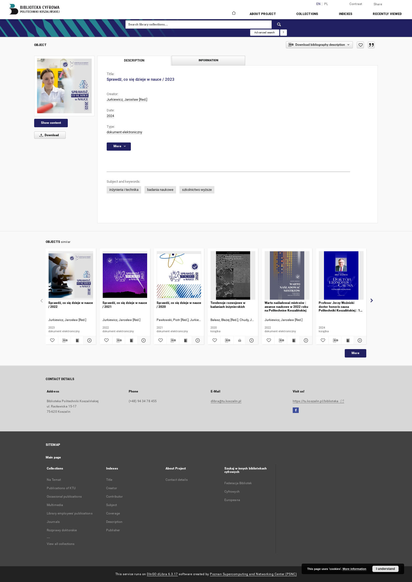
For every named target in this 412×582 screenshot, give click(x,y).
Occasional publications (64, 496)
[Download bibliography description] (64, 340)
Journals (53, 522)
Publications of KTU (61, 488)
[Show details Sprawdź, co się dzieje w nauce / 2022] (89, 340)
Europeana (232, 500)
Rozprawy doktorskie (62, 530)
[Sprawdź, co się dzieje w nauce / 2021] (125, 275)
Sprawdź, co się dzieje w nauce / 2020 (179, 304)
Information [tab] (208, 60)
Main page (53, 457)
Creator (111, 488)
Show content (51, 123)
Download (48, 135)
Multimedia (55, 505)
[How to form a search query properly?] (283, 32)
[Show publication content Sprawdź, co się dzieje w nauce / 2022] (77, 340)
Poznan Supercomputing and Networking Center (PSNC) (253, 574)
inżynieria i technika (123, 190)
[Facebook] (296, 410)
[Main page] (233, 13)
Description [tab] (134, 60)
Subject (111, 505)
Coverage (113, 513)
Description (114, 522)
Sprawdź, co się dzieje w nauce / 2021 (124, 304)
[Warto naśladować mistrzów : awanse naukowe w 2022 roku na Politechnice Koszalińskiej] (287, 275)
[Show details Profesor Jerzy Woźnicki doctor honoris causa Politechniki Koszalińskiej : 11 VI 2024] (359, 340)
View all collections (60, 544)
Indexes (346, 14)
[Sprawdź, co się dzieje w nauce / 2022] (71, 275)
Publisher (113, 530)
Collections (307, 14)
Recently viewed (387, 14)
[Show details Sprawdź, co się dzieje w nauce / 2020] (197, 340)
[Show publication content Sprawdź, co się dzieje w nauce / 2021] (131, 340)
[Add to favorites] (360, 45)
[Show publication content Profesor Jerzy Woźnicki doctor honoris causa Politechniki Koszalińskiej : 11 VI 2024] (347, 340)
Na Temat (54, 480)
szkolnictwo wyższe (197, 190)
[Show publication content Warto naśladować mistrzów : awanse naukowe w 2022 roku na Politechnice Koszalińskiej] (293, 340)
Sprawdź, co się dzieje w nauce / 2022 (70, 304)
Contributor (114, 496)
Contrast (355, 4)
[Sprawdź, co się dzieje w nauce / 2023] (64, 86)
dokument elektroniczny (124, 132)
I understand (385, 569)
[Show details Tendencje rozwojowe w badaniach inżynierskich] (251, 340)
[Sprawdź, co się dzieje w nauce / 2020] (179, 275)
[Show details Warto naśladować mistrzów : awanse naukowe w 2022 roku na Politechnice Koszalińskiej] (305, 340)
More (355, 353)
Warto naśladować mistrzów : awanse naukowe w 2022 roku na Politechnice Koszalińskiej (286, 306)
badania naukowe (160, 190)
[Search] (279, 24)
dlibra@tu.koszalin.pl (226, 401)
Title (109, 480)
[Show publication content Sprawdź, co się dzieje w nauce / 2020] (185, 340)
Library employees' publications (69, 513)
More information (354, 568)
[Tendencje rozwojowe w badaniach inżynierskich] (233, 275)
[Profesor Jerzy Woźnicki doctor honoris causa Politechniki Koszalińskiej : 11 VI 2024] (341, 275)
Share (378, 4)
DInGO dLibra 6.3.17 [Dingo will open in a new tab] (162, 574)
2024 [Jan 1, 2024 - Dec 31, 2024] (110, 116)
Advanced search (264, 32)
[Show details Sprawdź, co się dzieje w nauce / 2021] (143, 340)
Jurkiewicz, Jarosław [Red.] (127, 99)
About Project (263, 14)
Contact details (177, 480)
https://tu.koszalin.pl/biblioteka (318, 401)
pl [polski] (326, 4)
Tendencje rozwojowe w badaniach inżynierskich (227, 304)
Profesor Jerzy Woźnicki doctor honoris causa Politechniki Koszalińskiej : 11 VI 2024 (340, 306)
